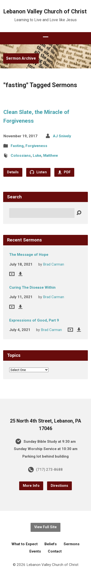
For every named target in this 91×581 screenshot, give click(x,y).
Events (35, 551)
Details (13, 172)
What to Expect (24, 544)
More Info (31, 486)
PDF (64, 172)
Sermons (72, 544)
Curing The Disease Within (32, 287)
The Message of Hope (28, 254)
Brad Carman (53, 264)
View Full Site (45, 527)
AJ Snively (62, 136)
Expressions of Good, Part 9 (34, 320)
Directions (59, 486)
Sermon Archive (21, 58)
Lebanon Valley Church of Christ (45, 11)
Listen (38, 172)
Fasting (17, 146)
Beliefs (50, 544)
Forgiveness (36, 146)
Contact (55, 551)
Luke (37, 155)
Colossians (21, 155)
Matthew (50, 155)
